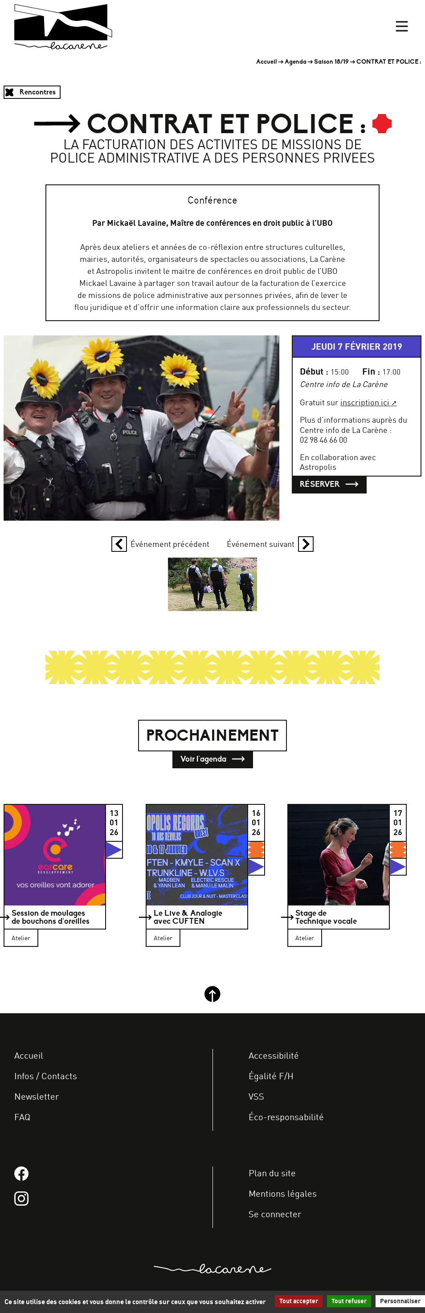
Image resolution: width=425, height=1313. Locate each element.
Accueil (266, 61)
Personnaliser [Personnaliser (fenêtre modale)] (400, 1301)
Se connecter (275, 1213)
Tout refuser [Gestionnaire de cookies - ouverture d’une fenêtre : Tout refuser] (349, 1301)
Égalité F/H (271, 1075)
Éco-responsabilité (286, 1116)
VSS (256, 1096)
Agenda (295, 61)
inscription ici (364, 402)
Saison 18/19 (331, 61)
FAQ (22, 1116)
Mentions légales (283, 1193)
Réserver (329, 484)
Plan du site (272, 1172)
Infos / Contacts (45, 1075)
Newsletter (36, 1096)
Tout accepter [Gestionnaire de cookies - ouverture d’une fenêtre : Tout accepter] (298, 1301)
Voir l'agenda (212, 759)
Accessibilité (274, 1055)
